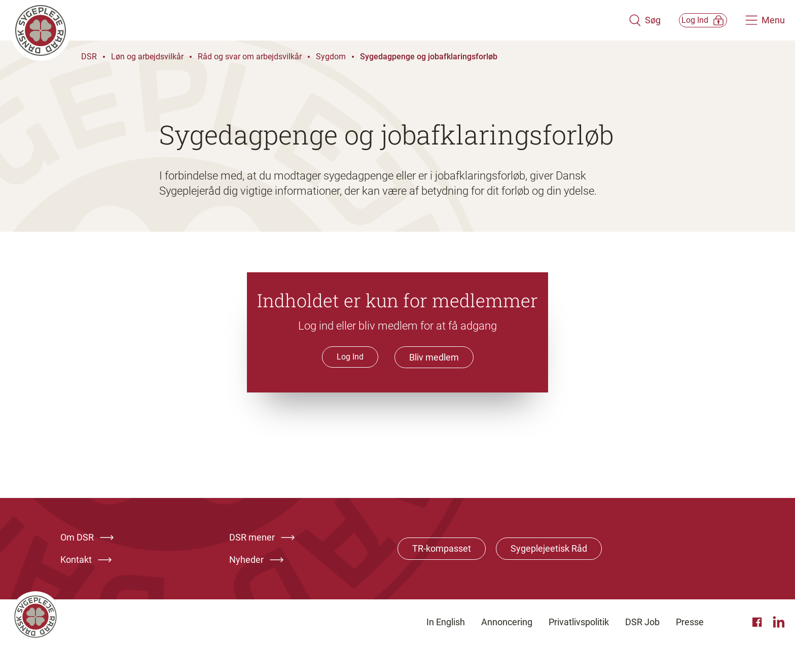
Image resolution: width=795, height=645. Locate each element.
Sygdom (331, 56)
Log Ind (350, 357)
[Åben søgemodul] (621, 20)
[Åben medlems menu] (691, 20)
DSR (89, 56)
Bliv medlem (434, 357)
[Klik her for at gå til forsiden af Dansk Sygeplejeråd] (307, 20)
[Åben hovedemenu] (765, 20)
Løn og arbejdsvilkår (147, 56)
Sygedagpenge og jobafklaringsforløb (428, 56)
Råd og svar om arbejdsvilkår (250, 56)
